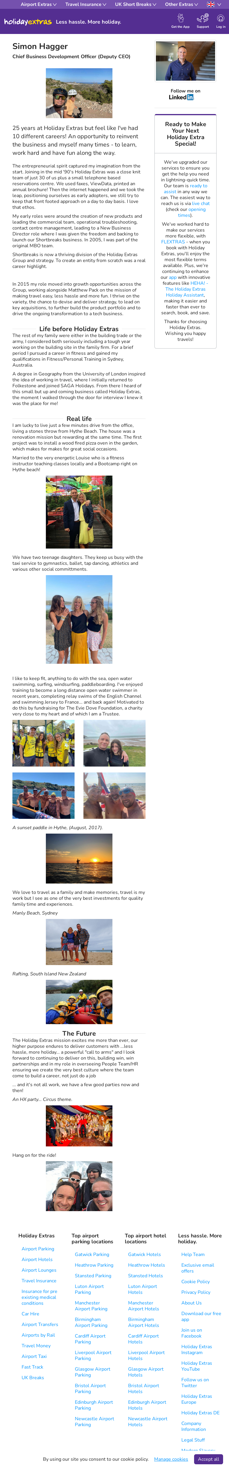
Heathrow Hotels (146, 1265)
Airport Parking (38, 1249)
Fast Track (32, 1367)
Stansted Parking (93, 1276)
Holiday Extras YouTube (196, 1366)
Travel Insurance (39, 1281)
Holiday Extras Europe (196, 1399)
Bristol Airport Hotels (143, 1389)
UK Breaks (33, 1378)
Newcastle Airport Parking (94, 1422)
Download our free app (201, 1316)
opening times (192, 212)
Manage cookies (171, 1459)
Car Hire (30, 1314)
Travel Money (36, 1346)
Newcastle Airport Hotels (147, 1422)
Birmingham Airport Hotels (143, 1322)
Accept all (208, 1459)
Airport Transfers (40, 1325)
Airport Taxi (34, 1356)
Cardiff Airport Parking (90, 1339)
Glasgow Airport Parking (92, 1372)
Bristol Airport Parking (90, 1389)
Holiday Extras (28, 22)
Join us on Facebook (191, 1333)
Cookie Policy (195, 1282)
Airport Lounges (39, 1270)
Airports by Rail (38, 1335)
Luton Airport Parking (89, 1289)
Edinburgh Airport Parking (94, 1405)
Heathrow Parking (94, 1265)
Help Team (193, 1254)
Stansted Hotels (145, 1276)
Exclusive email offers (197, 1268)
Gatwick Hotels (144, 1254)
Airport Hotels (37, 1260)
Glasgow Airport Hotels (146, 1372)
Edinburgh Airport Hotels (147, 1405)
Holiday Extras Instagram (196, 1350)
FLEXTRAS (173, 242)
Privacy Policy (195, 1292)
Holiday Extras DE (200, 1413)
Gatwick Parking (92, 1254)
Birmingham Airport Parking (91, 1322)
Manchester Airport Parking (91, 1306)
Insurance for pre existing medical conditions (39, 1297)
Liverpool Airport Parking (93, 1355)
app (173, 277)
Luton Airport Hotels (142, 1289)
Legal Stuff (193, 1440)
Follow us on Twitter (195, 1383)
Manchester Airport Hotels (143, 1306)
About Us (191, 1303)
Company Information (193, 1426)
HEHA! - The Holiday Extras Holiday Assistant (186, 289)
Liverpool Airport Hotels (146, 1355)
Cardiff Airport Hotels (143, 1339)
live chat (201, 203)
